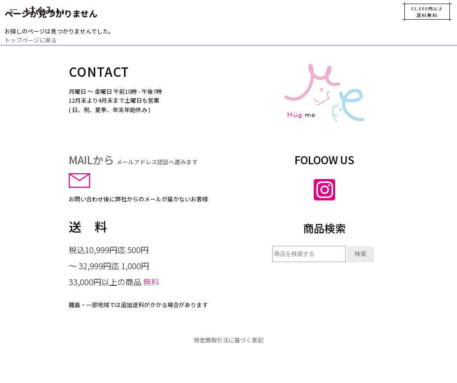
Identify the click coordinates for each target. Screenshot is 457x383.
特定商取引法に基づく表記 (228, 340)
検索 (360, 253)
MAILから (133, 159)
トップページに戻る (30, 40)
